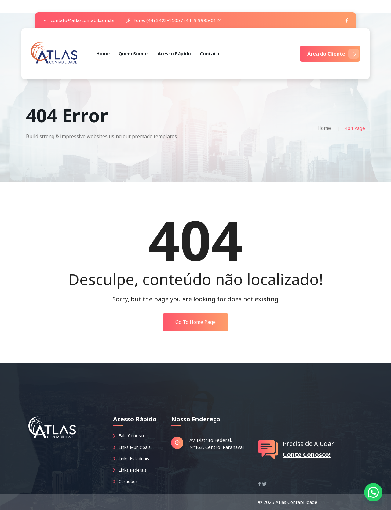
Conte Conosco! (307, 454)
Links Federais (130, 470)
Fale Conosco (129, 435)
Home (103, 53)
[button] (373, 492)
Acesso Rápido (174, 53)
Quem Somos (134, 53)
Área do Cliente (333, 54)
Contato (209, 53)
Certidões (125, 481)
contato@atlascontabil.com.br (79, 20)
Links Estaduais (131, 458)
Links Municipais (132, 447)
